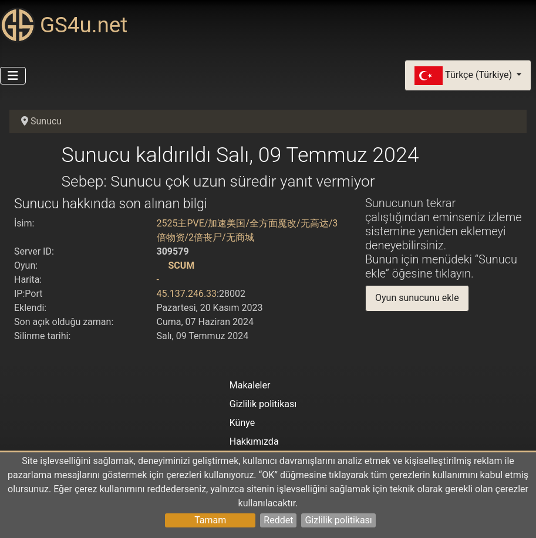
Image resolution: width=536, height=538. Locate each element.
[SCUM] (161, 265)
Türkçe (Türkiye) (464, 75)
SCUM (181, 265)
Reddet (278, 520)
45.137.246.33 (187, 293)
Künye (242, 422)
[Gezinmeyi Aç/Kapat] (13, 75)
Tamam (210, 520)
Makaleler (250, 385)
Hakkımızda (254, 441)
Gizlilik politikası (338, 520)
